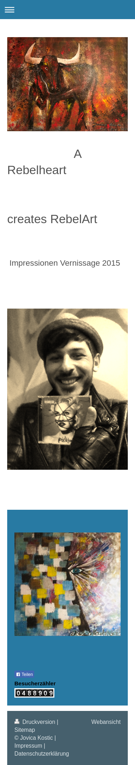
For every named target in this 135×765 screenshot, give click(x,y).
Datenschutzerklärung (41, 754)
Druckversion (35, 722)
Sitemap (24, 730)
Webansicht (106, 722)
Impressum (28, 746)
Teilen (24, 674)
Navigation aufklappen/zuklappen (67, 9)
